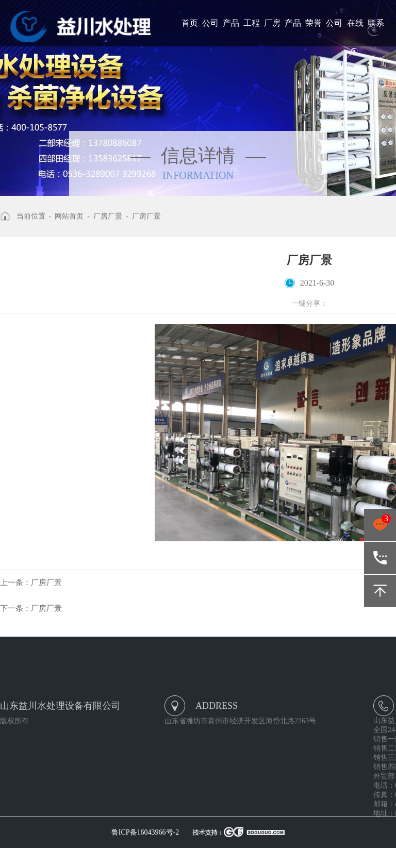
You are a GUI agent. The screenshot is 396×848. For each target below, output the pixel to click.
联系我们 (376, 32)
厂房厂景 (272, 32)
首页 (190, 23)
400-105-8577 (380, 558)
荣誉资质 (313, 32)
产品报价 (293, 32)
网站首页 (69, 216)
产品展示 (231, 32)
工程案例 (251, 32)
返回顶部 (380, 591)
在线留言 (355, 32)
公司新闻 (334, 32)
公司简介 (210, 32)
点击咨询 (380, 525)
